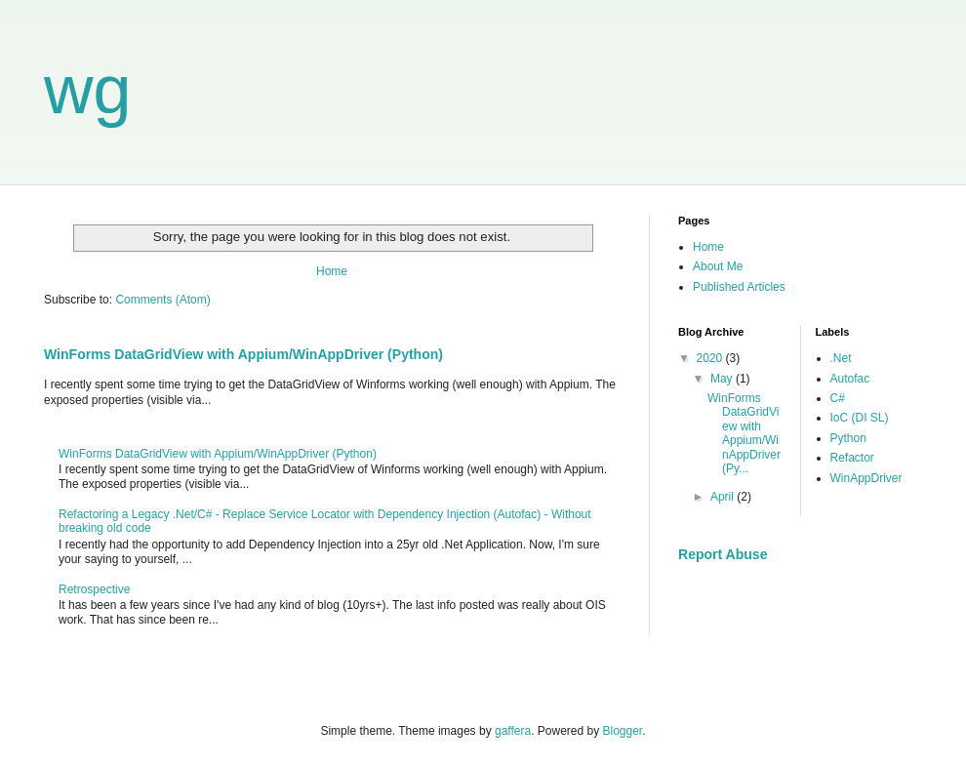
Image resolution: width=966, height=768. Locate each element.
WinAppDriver (866, 478)
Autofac (850, 378)
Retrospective (94, 589)
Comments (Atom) (162, 299)
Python (848, 438)
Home (331, 271)
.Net (841, 358)
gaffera (513, 731)
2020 (711, 358)
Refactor (852, 458)
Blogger (623, 731)
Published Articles (739, 287)
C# (837, 398)
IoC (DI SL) (859, 417)
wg (87, 90)
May (723, 378)
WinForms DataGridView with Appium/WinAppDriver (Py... (744, 433)
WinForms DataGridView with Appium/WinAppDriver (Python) (243, 354)
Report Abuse (722, 554)
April (723, 497)
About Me (718, 266)
